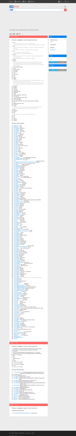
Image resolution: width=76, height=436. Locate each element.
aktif (16, 334)
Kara (14, 355)
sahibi (16, 278)
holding (21, 156)
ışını (16, 330)
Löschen (62, 62)
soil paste (20, 256)
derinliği (17, 198)
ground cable (20, 144)
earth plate (21, 269)
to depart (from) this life (28, 263)
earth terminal (33, 306)
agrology (22, 186)
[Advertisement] (38, 20)
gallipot (21, 258)
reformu (17, 274)
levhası (16, 258)
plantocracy (26, 283)
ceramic (14, 68)
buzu (16, 137)
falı (16, 206)
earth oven (22, 205)
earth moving (21, 217)
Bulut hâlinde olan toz (24, 394)
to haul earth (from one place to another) (27, 319)
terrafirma (15, 86)
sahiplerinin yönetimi (19, 287)
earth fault (21, 171)
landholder (22, 275)
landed (21, 216)
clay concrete (22, 185)
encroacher (16, 71)
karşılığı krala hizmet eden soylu (21, 230)
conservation (16, 74)
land (14, 42)
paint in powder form (28, 188)
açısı (16, 177)
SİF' (21, 363)
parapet (23, 152)
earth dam (24, 182)
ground (14, 54)
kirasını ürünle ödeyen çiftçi (20, 246)
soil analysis (22, 169)
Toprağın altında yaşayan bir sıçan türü (26, 392)
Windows (16, 433)
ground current (32, 163)
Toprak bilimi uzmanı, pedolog (24, 376)
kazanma (17, 244)
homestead (21, 268)
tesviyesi (17, 307)
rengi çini (17, 276)
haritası (16, 215)
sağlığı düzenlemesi (19, 290)
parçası (16, 131)
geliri (16, 210)
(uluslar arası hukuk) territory (22, 97)
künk (16, 251)
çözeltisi (17, 326)
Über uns (29, 433)
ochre (19, 190)
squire (19, 178)
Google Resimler (53, 49)
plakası (16, 273)
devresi (16, 199)
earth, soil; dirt (16, 96)
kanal (16, 224)
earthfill (20, 139)
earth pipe (22, 250)
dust (14, 75)
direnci (16, 200)
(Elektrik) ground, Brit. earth (19, 103)
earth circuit (22, 197)
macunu (17, 259)
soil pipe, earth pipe (22, 251)
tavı (16, 301)
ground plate (21, 255)
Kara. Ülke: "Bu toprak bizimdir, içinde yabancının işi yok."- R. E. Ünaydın (26, 352)
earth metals (22, 259)
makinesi (17, 130)
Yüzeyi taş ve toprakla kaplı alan (24, 396)
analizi (16, 170)
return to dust (26, 262)
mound (19, 150)
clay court (22, 244)
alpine (18, 69)
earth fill (20, 138)
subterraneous (24, 165)
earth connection (22, 184)
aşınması (17, 181)
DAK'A (21, 361)
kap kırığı (17, 228)
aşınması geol (17, 182)
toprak (51, 59)
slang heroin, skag (17, 91)
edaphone (23, 193)
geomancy (22, 204)
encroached (16, 70)
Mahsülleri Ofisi (18, 158)
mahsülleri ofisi (18, 159)
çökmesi (17, 325)
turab (14, 365)
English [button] (67, 1)
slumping (22, 239)
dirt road (22, 312)
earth (14, 46)
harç (16, 216)
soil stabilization (23, 295)
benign (25, 332)
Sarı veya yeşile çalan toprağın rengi (25, 389)
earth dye (20, 189)
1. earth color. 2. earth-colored (25, 271)
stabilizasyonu (18, 298)
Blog (26, 433)
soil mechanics (22, 257)
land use (29, 246)
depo (16, 197)
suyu (16, 154)
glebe (15, 111)
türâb (21, 366)
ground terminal (23, 302)
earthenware (16, 92)
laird (20, 279)
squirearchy (28, 285)
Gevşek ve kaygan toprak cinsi (24, 398)
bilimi (16, 188)
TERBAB (22, 364)
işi (15, 220)
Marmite (21, 301)
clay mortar (24, 213)
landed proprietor (23, 273)
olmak (16, 267)
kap (15, 147)
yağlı (16, 398)
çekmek (16, 322)
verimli (16, 126)
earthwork (19, 151)
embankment (20, 155)
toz (16, 331)
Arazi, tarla (15, 351)
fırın (16, 207)
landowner (22, 276)
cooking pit (20, 206)
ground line (22, 215)
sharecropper (22, 243)
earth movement (23, 242)
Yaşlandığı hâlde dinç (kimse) (23, 395)
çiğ (15, 399)
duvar (16, 141)
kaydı (16, 232)
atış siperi (17, 176)
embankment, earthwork (29, 288)
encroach (15, 88)
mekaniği (17, 261)
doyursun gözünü (18, 201)
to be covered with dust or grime (25, 329)
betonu (16, 187)
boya (16, 189)
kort (16, 247)
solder (15, 93)
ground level (23, 291)
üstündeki (17, 327)
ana (15, 169)
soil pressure (24, 183)
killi (16, 338)
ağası (16, 180)
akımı (16, 164)
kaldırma (17, 223)
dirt (14, 113)
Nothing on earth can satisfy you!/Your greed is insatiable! (30, 199)
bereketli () (17, 336)
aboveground (22, 324)
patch (20, 266)
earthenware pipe (26, 248)
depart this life (23, 264)
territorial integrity (23, 192)
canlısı (16, 195)
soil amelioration (23, 325)
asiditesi (16, 174)
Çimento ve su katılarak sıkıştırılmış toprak (27, 393)
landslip (24, 209)
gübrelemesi (17, 212)
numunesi (17, 264)
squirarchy (26, 284)
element (15, 79)
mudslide (22, 238)
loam (21, 125)
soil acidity (21, 172)
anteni (16, 171)
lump (14, 117)
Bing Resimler (52, 50)
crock (19, 146)
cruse (21, 224)
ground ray (33, 326)
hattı (16, 143)
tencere (16, 304)
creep (31, 231)
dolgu (16, 140)
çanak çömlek (18, 321)
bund (19, 149)
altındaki (16, 128)
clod (14, 76)
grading (21, 142)
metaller (17, 263)
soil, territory (19, 99)
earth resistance (23, 198)
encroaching (16, 90)
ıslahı (16, 328)
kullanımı (17, 250)
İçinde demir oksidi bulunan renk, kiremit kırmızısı (27, 380)
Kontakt (32, 433)
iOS (10, 433)
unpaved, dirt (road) (17, 98)
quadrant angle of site (27, 177)
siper (16, 153)
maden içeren (18, 333)
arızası (16, 172)
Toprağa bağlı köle (22, 388)
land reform (22, 270)
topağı (16, 308)
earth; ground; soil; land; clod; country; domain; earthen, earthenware (26, 100)
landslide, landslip (23, 235)
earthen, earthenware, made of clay (20, 94)
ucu (16, 309)
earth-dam (20, 136)
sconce (25, 292)
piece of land (22, 131)
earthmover (22, 130)
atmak (16, 175)
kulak (20, 282)
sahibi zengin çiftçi (19, 285)
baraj (16, 136)
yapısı (16, 313)
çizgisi (16, 324)
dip (22, 322)
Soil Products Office (26, 158)
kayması (17, 233)
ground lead (25, 299)
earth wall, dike (26, 202)
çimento (16, 393)
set (15, 149)
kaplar (16, 129)
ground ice (23, 137)
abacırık (14, 360)
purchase (20, 208)
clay (14, 102)
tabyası (16, 299)
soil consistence (22, 253)
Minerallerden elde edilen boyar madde (25, 381)
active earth (29, 331)
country (15, 105)
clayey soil (26, 335)
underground (21, 133)
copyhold (15, 120)
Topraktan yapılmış (16, 358)
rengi (16, 148)
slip (20, 237)
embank (26, 289)
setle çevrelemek (18, 293)
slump (21, 233)
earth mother (22, 168)
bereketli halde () (18, 337)
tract (14, 115)
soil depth (21, 196)
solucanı (17, 297)
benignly (23, 333)
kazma (16, 245)
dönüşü (16, 205)
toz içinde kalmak (18, 332)
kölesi (16, 388)
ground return (22, 203)
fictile (14, 109)
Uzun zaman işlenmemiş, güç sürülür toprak (26, 399)
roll (14, 116)
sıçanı (16, 392)
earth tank (23, 195)
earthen (14, 59)
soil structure (20, 310)
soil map (23, 212)
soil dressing (21, 210)
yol (16, 314)
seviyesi (17, 295)
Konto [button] (60, 1)
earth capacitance (24, 226)
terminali (17, 305)
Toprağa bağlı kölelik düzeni (24, 387)
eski (16, 395)
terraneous (15, 110)
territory (14, 60)
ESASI (17, 372)
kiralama (16, 157)
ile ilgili (16, 218)
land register (26, 229)
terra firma (15, 104)
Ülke (14, 357)
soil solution (22, 323)
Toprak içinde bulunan (22, 375)
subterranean (22, 128)
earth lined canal (23, 222)
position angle (26, 176)
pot (20, 223)
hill (18, 316)
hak (13, 359)
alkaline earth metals (26, 164)
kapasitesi (17, 229)
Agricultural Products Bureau (31, 157)
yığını (16, 320)
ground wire (25, 298)
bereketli (16, 125)
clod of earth (22, 304)
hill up (19, 315)
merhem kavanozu (19, 262)
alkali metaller (17, 165)
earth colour (21, 148)
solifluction (38, 162)
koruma (16, 249)
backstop (21, 175)
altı (15, 134)
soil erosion (21, 179)
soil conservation (31, 245)
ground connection (24, 145)
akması (16, 163)
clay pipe (26, 252)
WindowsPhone (21, 433)
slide (21, 236)
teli (16, 302)
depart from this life (24, 265)
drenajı (16, 203)
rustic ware (22, 272)
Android (12, 433)
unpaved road (26, 311)
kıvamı (16, 257)
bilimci (16, 376)
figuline (15, 77)
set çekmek (17, 292)
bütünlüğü (17, 194)
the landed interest (22, 281)
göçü (16, 211)
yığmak (16, 319)
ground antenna (22, 170)
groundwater (23, 153)
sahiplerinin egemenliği (20, 286)
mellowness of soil (26, 297)
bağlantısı (17, 186)
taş (15, 397)
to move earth (22, 173)
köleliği (16, 387)
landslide (15, 87)
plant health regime (32, 286)
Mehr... (53, 62)
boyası (16, 192)
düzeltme (17, 142)
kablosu (17, 222)
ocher (20, 191)
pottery (21, 129)
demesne (15, 119)
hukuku (16, 382)
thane (22, 228)
